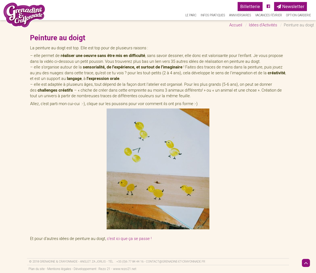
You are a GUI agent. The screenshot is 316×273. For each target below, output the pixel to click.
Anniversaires (240, 15)
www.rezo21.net (124, 269)
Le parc (190, 15)
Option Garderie (298, 15)
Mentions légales (59, 269)
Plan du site (37, 269)
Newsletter (290, 6)
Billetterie (250, 6)
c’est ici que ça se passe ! (130, 238)
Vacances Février (268, 15)
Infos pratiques (213, 15)
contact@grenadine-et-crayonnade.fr (175, 261)
